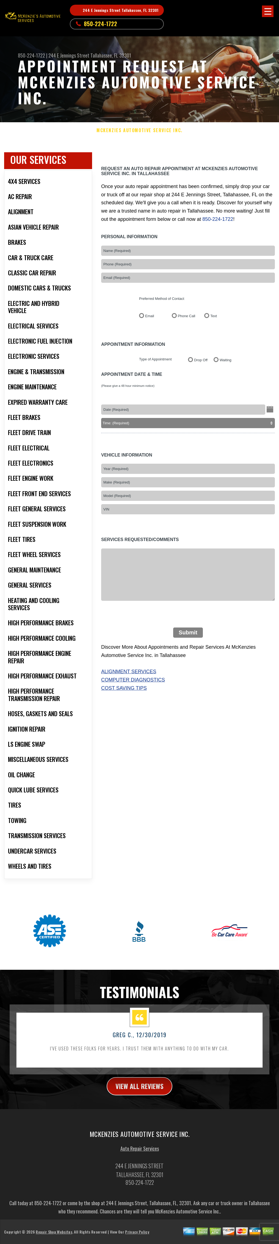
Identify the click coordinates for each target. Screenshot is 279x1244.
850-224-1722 (100, 23)
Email (149, 316)
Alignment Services (128, 671)
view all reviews (139, 1089)
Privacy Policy (137, 1235)
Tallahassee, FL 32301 (110, 55)
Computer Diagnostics (133, 680)
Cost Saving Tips (124, 688)
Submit (188, 632)
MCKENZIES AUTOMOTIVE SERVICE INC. (139, 130)
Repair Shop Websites (54, 1235)
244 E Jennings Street (68, 55)
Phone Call (186, 316)
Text (213, 316)
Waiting (225, 360)
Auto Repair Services (139, 1151)
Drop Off (201, 360)
